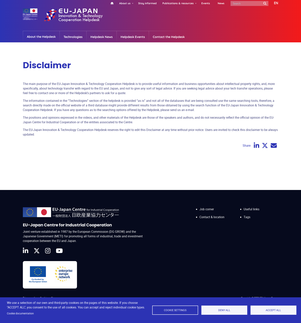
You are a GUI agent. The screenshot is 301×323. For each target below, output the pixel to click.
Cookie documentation (20, 313)
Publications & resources (178, 3)
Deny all (224, 310)
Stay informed (147, 3)
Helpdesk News (101, 37)
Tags (247, 217)
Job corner (206, 209)
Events (205, 3)
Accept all (273, 310)
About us (125, 3)
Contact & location (211, 217)
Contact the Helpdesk (169, 37)
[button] (273, 3)
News (221, 3)
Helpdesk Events (133, 37)
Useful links (251, 209)
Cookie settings (175, 310)
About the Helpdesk (41, 37)
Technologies (73, 37)
